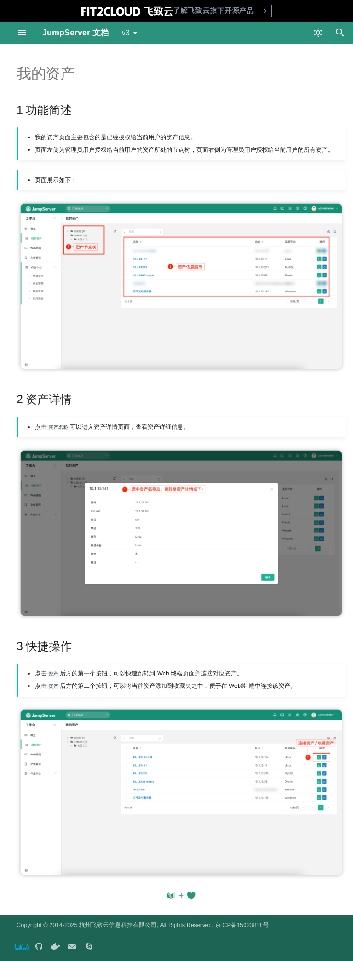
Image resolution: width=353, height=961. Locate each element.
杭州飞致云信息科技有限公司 (118, 924)
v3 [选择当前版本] (126, 33)
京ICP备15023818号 (242, 924)
